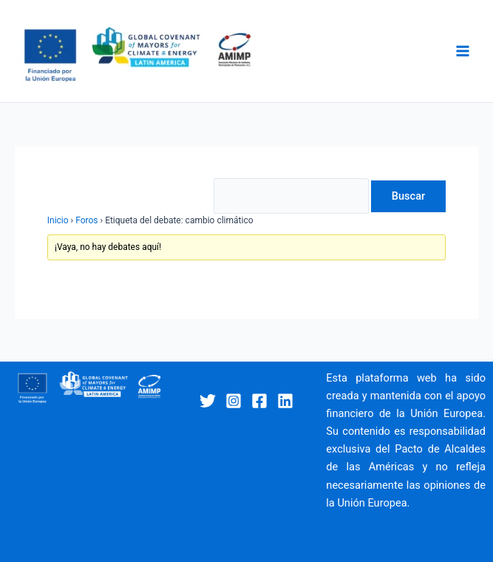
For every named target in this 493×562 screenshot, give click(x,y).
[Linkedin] (285, 401)
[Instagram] (233, 401)
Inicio (58, 220)
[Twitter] (208, 401)
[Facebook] (259, 401)
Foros (86, 220)
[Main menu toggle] (462, 51)
